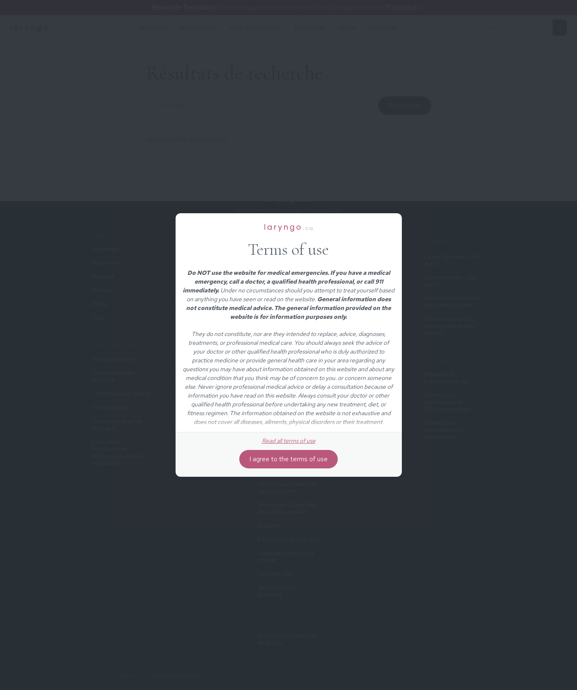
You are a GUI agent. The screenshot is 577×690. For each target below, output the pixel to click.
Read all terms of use (289, 440)
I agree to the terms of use (288, 459)
